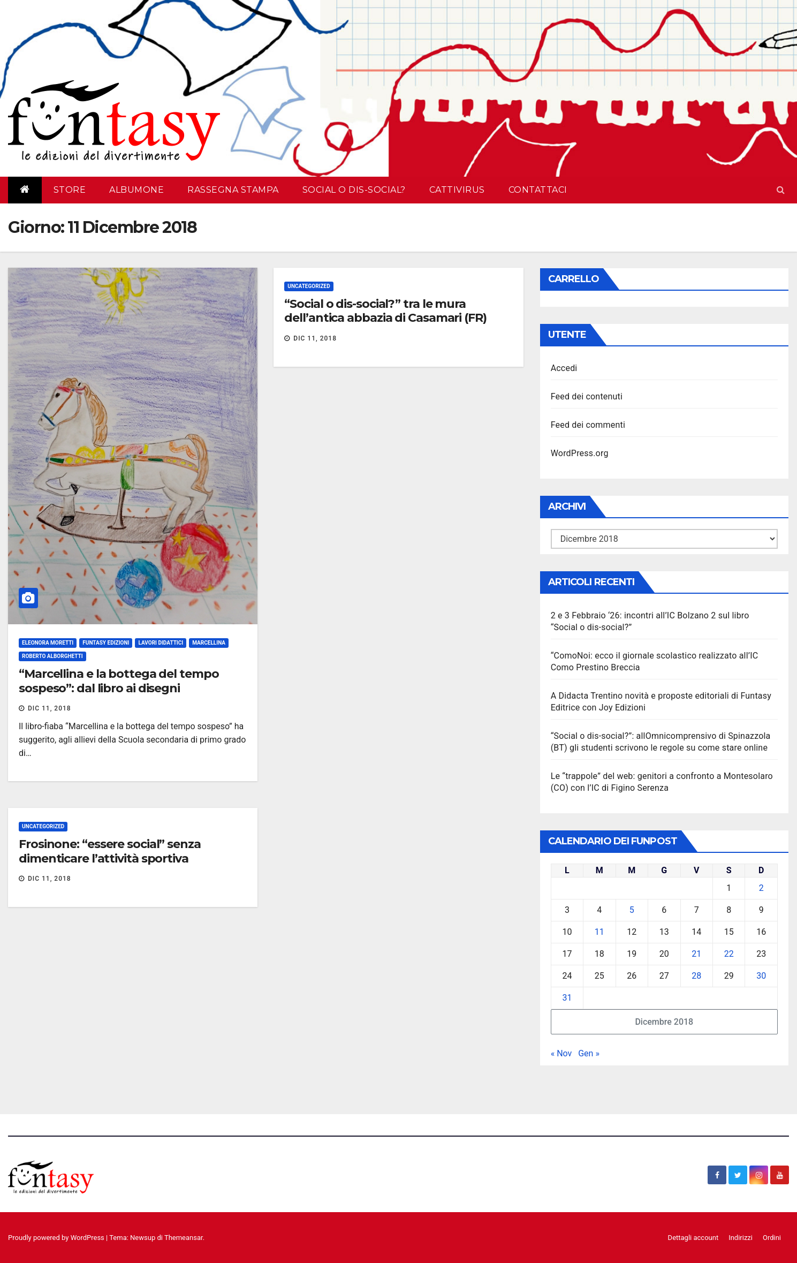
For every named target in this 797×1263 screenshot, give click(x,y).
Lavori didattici (160, 643)
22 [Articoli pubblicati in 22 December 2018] (729, 954)
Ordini (772, 1238)
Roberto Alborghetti (52, 656)
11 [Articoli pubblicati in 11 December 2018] (599, 932)
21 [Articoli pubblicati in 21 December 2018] (696, 954)
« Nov (561, 1053)
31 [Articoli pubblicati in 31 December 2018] (567, 998)
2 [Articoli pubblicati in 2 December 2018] (761, 888)
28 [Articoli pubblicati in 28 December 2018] (696, 976)
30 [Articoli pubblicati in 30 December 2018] (761, 976)
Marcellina (208, 643)
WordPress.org (580, 453)
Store (70, 190)
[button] (781, 190)
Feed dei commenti (588, 425)
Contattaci (537, 190)
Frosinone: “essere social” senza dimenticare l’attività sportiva (110, 851)
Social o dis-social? (354, 190)
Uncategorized (308, 286)
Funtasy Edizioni (105, 643)
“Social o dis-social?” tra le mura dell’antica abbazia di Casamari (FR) (385, 311)
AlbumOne (136, 190)
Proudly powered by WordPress (57, 1238)
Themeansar (183, 1238)
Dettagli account (693, 1238)
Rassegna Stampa (233, 190)
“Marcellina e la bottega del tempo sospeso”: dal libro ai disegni (119, 681)
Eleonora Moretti (47, 643)
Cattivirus (457, 190)
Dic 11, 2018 (49, 708)
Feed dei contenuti (587, 396)
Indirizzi (740, 1238)
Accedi (564, 368)
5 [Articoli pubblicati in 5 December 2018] (631, 910)
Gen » (588, 1053)
